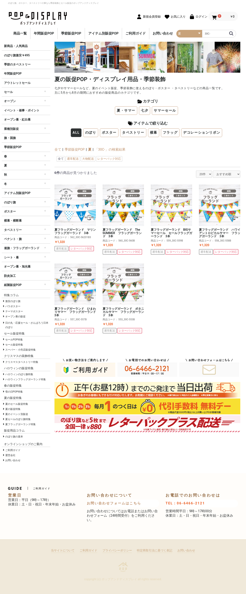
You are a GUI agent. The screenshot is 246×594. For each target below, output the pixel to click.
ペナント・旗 (13, 239)
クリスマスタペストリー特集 (21, 362)
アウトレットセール (17, 83)
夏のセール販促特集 (16, 403)
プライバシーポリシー (117, 550)
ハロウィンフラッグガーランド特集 (25, 379)
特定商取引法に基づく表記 (154, 550)
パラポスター (12, 306)
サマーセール (165, 110)
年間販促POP (44, 33)
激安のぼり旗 (12, 301)
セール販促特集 (14, 344)
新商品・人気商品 (16, 46)
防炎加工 (10, 276)
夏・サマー (126, 110)
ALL (76, 132)
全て (57, 149)
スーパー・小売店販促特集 (20, 349)
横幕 (153, 132)
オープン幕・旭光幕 (17, 266)
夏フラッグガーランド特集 (20, 424)
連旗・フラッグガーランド (21, 248)
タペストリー (13, 230)
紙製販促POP (13, 285)
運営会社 (10, 455)
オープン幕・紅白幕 (17, 119)
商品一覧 (20, 33)
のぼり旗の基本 (14, 436)
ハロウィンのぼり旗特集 (19, 374)
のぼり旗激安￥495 (17, 55)
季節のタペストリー (17, 64)
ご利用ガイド (135, 33)
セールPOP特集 (14, 339)
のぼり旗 (10, 202)
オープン (10, 101)
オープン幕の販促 (15, 316)
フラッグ (170, 132)
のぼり (90, 132)
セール (8, 92)
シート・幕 (11, 257)
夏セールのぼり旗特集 (18, 419)
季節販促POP (71, 33)
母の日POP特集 (14, 391)
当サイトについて (63, 550)
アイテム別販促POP (103, 33)
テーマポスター (14, 311)
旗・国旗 (10, 138)
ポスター (10, 211)
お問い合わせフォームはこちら (114, 503)
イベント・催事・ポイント (21, 110)
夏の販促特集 (12, 409)
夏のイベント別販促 (16, 414)
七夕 (144, 110)
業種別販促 (11, 128)
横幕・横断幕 (13, 220)
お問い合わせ (163, 33)
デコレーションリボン (201, 132)
